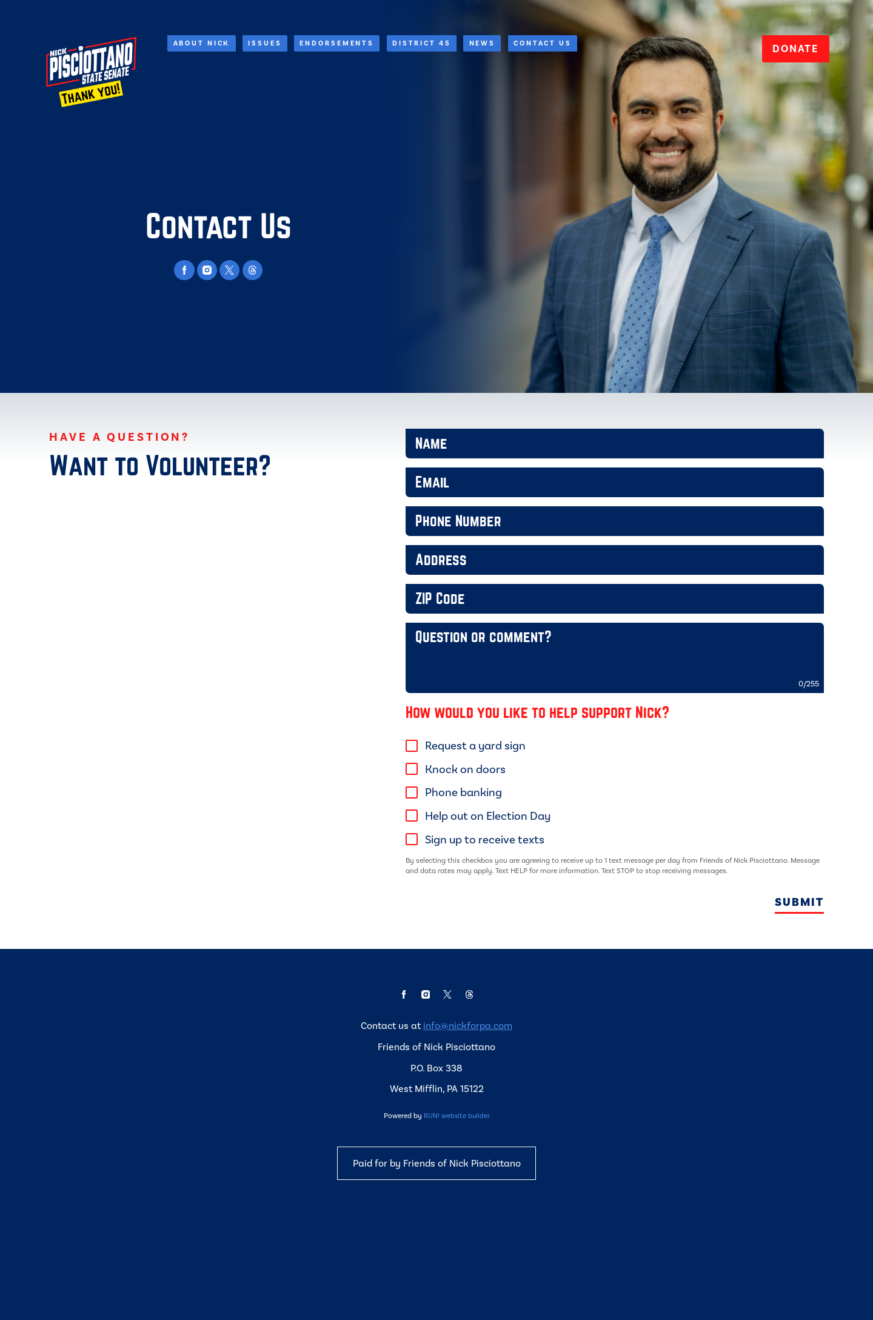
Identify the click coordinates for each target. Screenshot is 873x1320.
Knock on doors (467, 809)
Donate (795, 48)
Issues (264, 43)
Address (407, 577)
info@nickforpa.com (467, 1107)
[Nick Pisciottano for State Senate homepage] (91, 72)
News (482, 43)
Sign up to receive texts (487, 879)
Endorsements (336, 43)
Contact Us (542, 43)
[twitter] (229, 270)
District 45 (421, 43)
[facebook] (184, 270)
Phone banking (465, 832)
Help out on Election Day (490, 855)
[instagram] (207, 270)
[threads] (252, 270)
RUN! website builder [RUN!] (456, 1197)
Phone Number (407, 534)
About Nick (201, 43)
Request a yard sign (477, 785)
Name (407, 449)
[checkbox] (414, 786)
